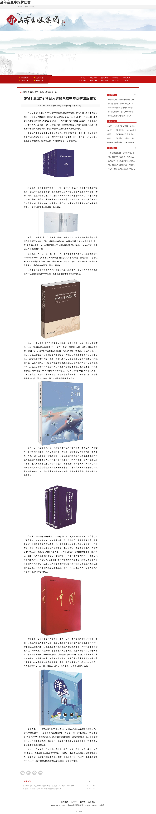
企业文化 (93, 81)
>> (135, 95)
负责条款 (91, 802)
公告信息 (39, 81)
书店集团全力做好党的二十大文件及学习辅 (124, 165)
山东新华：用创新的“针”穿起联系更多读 (123, 161)
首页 (36, 92)
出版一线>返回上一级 (48, 92)
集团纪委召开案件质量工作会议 (120, 116)
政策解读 (104, 81)
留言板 (82, 802)
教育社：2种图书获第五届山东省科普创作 (124, 126)
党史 (126, 81)
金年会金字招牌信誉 (15, 2)
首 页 (82, 78)
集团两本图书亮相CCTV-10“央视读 (121, 142)
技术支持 (74, 802)
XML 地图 (78, 812)
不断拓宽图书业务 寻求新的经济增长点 (123, 153)
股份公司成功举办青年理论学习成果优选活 (124, 100)
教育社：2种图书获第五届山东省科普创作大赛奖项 (42, 789)
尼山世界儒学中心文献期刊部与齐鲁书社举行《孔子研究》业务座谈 (48, 786)
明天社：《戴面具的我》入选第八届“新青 (124, 134)
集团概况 (24, 78)
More (90, 781)
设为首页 (21, 7)
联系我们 (32, 7)
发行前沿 (115, 78)
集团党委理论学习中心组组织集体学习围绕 (124, 112)
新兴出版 (126, 78)
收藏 (26, 7)
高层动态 (39, 78)
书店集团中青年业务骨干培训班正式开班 (123, 157)
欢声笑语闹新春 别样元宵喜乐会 (120, 108)
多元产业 (82, 81)
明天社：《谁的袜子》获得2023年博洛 (122, 138)
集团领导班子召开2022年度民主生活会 (122, 104)
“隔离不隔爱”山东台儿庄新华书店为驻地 (123, 169)
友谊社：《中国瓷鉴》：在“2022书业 (122, 130)
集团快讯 (24, 81)
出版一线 (93, 78)
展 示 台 (115, 81)
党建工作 (104, 78)
